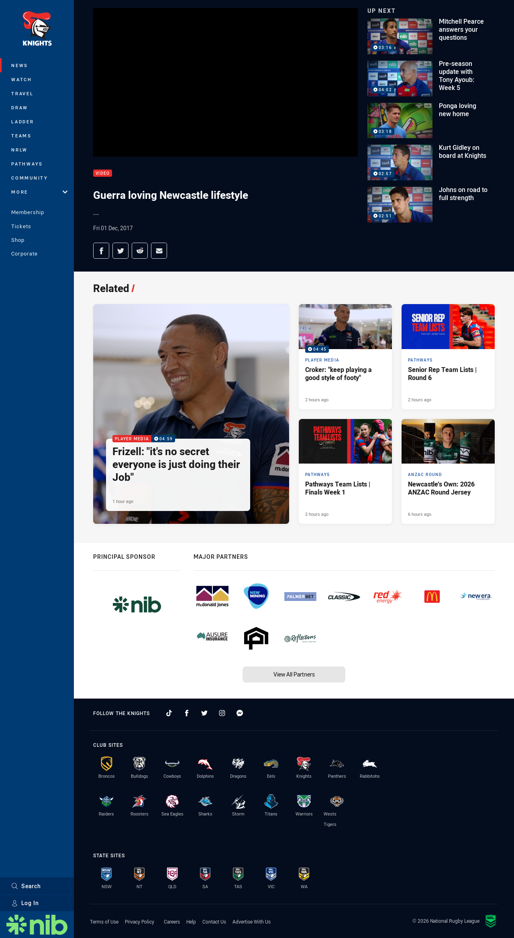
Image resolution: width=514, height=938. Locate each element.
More (39, 192)
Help (191, 921)
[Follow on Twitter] (204, 713)
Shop (17, 239)
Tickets (21, 226)
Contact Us (214, 921)
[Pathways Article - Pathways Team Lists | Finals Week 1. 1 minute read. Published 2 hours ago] (345, 471)
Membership (27, 212)
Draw (19, 107)
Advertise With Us (252, 921)
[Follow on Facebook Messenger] (240, 713)
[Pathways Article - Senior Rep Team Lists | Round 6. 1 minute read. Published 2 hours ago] (448, 356)
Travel (22, 93)
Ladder (22, 122)
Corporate (24, 253)
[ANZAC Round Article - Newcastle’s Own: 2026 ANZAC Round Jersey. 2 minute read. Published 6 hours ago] (448, 471)
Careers (172, 921)
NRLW (19, 150)
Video (103, 173)
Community (29, 178)
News (19, 65)
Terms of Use (104, 921)
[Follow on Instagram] (222, 713)
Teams (21, 136)
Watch (21, 79)
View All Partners (294, 674)
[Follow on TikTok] (169, 713)
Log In (25, 903)
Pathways (27, 164)
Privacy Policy (139, 921)
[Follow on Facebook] (187, 713)
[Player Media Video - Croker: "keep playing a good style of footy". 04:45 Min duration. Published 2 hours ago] (345, 356)
